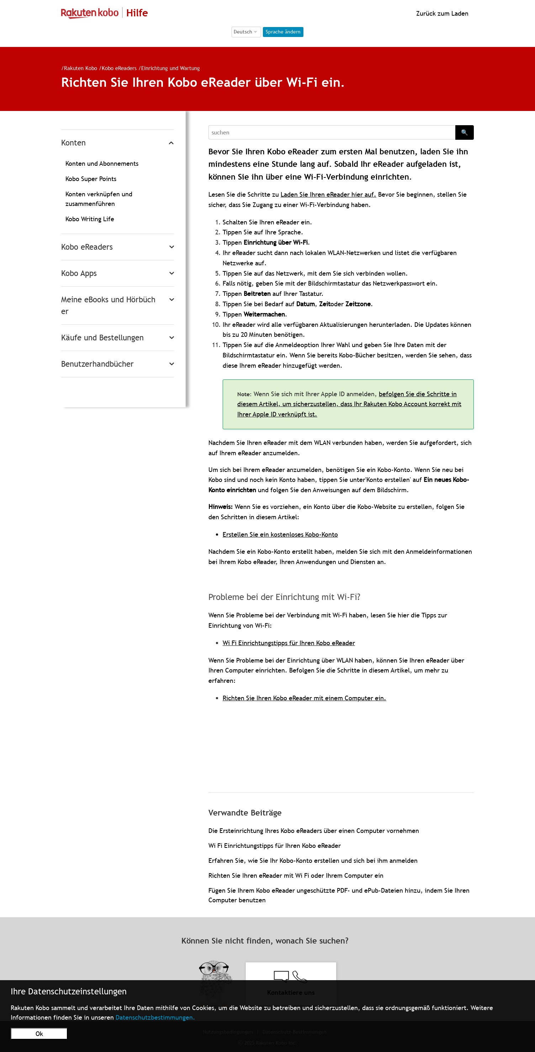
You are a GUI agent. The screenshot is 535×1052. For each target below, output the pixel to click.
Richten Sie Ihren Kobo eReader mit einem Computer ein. (304, 698)
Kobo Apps (79, 273)
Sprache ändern (283, 31)
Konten (73, 143)
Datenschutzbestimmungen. (155, 1017)
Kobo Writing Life (89, 219)
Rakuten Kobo (80, 67)
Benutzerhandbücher (97, 364)
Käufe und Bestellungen (102, 337)
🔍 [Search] (464, 132)
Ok (39, 1034)
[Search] (331, 132)
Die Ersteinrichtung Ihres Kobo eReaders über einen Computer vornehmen (313, 831)
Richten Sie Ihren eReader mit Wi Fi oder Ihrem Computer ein (295, 875)
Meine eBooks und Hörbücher (108, 305)
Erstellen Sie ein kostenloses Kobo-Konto (280, 534)
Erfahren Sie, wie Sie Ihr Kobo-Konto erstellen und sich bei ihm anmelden (313, 860)
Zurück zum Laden (441, 13)
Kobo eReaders (119, 67)
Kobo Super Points (90, 179)
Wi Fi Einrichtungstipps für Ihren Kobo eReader (289, 643)
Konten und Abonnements (101, 163)
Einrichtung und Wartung (170, 67)
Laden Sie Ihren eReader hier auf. (328, 194)
